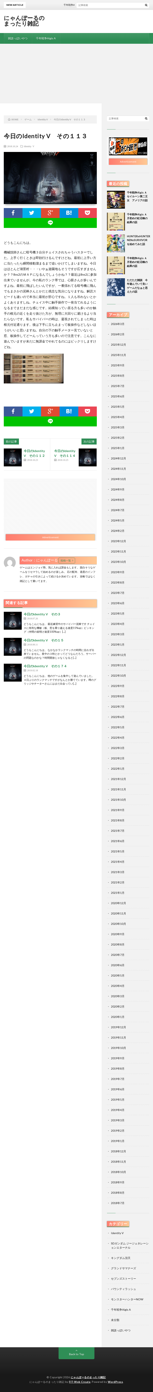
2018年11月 (118, 1161)
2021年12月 (118, 779)
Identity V (29, 146)
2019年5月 (118, 1099)
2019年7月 (118, 1079)
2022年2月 (118, 758)
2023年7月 (118, 592)
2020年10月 (118, 923)
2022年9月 (118, 686)
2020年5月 (118, 975)
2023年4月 (118, 623)
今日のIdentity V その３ (42, 614)
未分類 (115, 1320)
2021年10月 (118, 799)
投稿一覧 (66, 560)
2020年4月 (118, 985)
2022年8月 (118, 696)
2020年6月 (118, 965)
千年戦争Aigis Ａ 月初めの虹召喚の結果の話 (138, 218)
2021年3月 (118, 872)
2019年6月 (118, 1089)
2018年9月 (118, 1182)
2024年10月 (118, 479)
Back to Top (76, 1354)
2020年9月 (118, 934)
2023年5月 (118, 613)
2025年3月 (118, 427)
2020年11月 (118, 913)
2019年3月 (118, 1120)
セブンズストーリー (123, 1278)
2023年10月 (118, 561)
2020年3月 (118, 996)
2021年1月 (118, 892)
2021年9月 (118, 810)
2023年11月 (118, 551)
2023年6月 (118, 603)
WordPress (115, 1381)
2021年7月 (118, 830)
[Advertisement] (76, 73)
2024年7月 (118, 510)
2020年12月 (118, 903)
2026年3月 (118, 324)
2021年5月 (118, 851)
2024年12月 (118, 458)
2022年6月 (118, 717)
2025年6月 (118, 396)
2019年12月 (118, 1027)
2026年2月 (118, 334)
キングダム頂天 (120, 1258)
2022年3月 (118, 748)
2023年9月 (118, 572)
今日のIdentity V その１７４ (45, 666)
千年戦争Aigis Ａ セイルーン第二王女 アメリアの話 (138, 196)
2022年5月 (118, 727)
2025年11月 (118, 355)
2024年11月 (118, 468)
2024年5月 (118, 520)
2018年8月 (118, 1192)
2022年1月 (118, 768)
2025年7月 (118, 386)
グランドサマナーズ (123, 1268)
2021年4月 (118, 861)
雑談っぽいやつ (17, 38)
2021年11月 (118, 789)
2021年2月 (118, 882)
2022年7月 (118, 706)
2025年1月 (118, 448)
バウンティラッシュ (123, 1289)
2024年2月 (118, 530)
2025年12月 (118, 344)
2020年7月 (118, 954)
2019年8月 (118, 1068)
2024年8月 (118, 499)
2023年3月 (118, 634)
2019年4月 (118, 1110)
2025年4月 (118, 417)
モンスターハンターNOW (127, 1299)
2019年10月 (118, 1048)
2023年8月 (118, 582)
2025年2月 (118, 437)
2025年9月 (118, 365)
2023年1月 (118, 644)
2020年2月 (118, 1006)
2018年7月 (118, 1203)
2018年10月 (118, 1172)
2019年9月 (118, 1058)
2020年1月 (118, 1016)
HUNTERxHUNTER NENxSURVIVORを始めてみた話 (140, 240)
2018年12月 (118, 1151)
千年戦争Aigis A (46, 38)
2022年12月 (118, 655)
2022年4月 (118, 737)
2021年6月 (118, 841)
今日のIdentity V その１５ (44, 640)
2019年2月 (118, 1130)
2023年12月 (118, 541)
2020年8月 (118, 944)
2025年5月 (118, 406)
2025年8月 (118, 375)
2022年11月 (118, 665)
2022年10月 (118, 675)
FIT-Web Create (79, 1381)
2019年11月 (118, 1037)
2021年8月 (118, 820)
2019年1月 (118, 1141)
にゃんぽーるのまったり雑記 (24, 20)
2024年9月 (118, 489)
